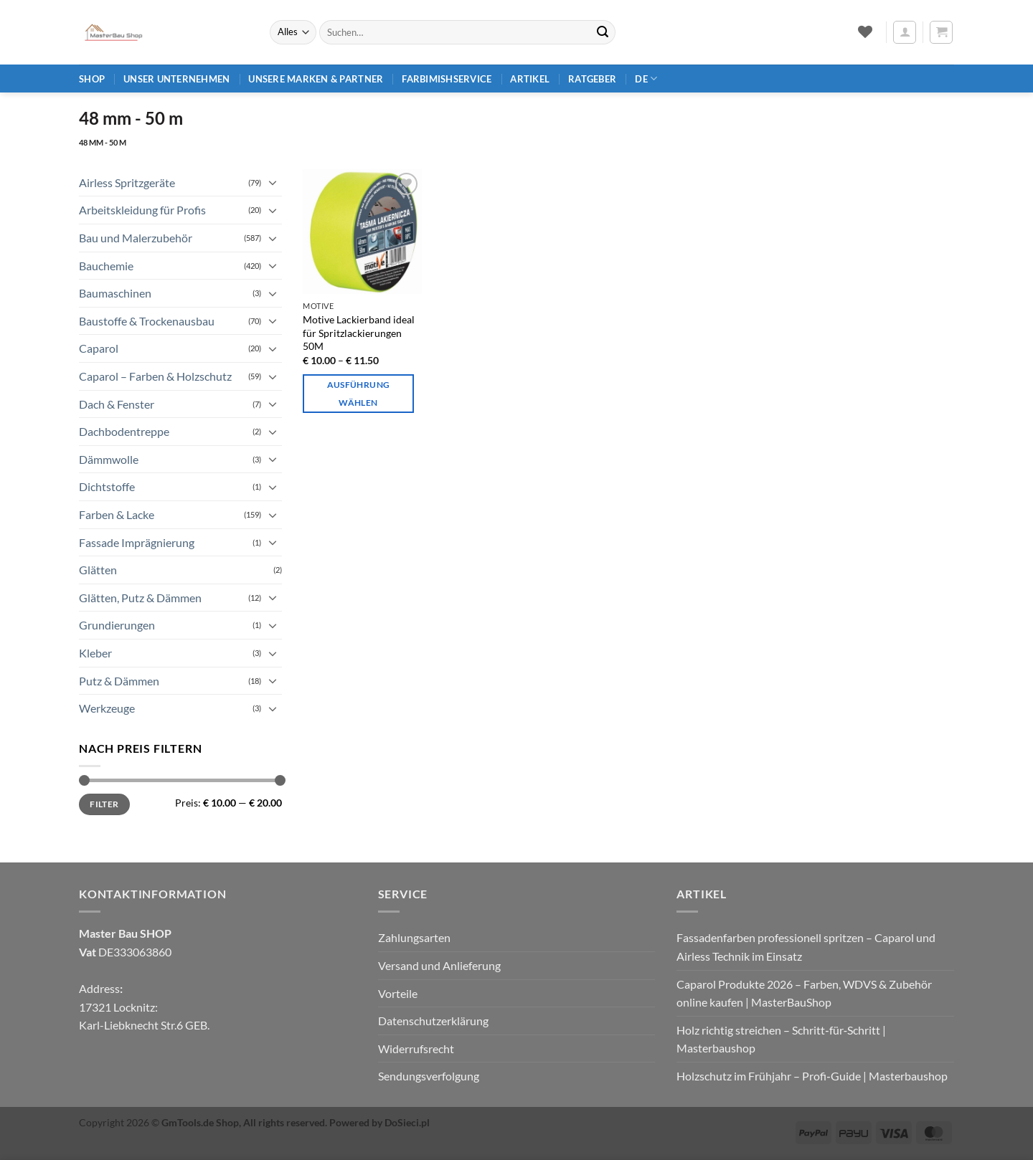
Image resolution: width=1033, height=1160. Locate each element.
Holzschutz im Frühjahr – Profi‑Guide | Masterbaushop (811, 1076)
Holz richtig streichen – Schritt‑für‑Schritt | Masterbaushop (781, 1039)
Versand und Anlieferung (439, 965)
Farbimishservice (446, 79)
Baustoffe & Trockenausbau (146, 321)
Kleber (95, 653)
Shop (92, 79)
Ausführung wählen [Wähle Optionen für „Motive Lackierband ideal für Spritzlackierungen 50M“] (358, 393)
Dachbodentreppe (124, 431)
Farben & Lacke (116, 514)
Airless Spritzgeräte (127, 182)
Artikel (529, 79)
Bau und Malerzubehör (135, 237)
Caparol (98, 348)
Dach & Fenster (116, 404)
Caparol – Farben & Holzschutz (155, 376)
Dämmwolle (108, 459)
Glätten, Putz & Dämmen (140, 597)
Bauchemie (106, 265)
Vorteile (398, 993)
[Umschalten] (273, 182)
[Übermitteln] (602, 32)
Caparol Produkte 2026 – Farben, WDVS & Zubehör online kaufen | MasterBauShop (804, 993)
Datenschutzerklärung (433, 1020)
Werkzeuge (107, 708)
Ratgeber (592, 79)
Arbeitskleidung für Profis (142, 210)
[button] (904, 32)
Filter (104, 804)
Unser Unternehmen (176, 79)
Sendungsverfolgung (428, 1076)
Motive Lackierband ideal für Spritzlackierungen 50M (359, 332)
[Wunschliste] (864, 32)
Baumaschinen (115, 293)
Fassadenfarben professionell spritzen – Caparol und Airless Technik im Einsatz (805, 947)
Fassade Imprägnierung (136, 542)
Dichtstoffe (107, 486)
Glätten (98, 569)
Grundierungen (117, 625)
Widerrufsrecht (416, 1048)
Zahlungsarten (414, 937)
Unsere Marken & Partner (315, 79)
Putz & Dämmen (119, 681)
